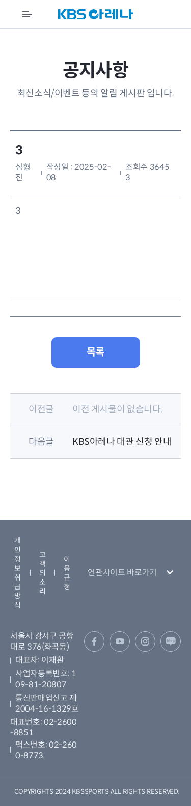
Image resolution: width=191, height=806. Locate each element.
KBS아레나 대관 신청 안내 (122, 441)
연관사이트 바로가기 (122, 572)
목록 (95, 352)
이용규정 (67, 573)
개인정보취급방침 (17, 572)
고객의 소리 (42, 573)
